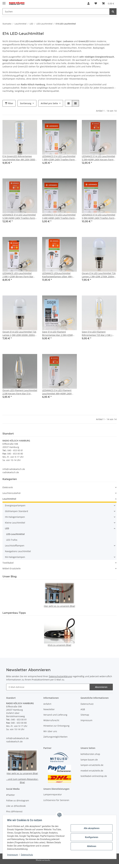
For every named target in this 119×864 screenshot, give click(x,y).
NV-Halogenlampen (15, 557)
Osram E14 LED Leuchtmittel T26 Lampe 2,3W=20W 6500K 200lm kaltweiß (19, 333)
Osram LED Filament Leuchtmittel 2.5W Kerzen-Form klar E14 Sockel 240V (19, 392)
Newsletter (49, 709)
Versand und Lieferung (55, 714)
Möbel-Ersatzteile (11, 568)
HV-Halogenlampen (15, 516)
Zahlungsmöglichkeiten (55, 736)
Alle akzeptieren (91, 828)
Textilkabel (8, 562)
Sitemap (85, 714)
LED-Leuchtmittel (15, 534)
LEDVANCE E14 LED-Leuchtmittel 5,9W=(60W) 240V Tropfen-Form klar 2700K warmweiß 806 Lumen (99, 216)
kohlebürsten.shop (90, 754)
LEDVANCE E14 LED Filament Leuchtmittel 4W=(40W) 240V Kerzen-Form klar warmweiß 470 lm (59, 392)
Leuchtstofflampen (14, 545)
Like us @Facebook (16, 805)
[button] (88, 3)
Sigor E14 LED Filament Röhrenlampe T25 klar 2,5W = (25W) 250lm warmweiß (97, 333)
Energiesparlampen (15, 505)
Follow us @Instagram (17, 800)
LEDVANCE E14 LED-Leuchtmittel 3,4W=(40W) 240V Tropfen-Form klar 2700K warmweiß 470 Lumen (59, 216)
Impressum (13, 854)
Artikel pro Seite (49, 103)
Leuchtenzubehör (11, 493)
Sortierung (25, 103)
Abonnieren (101, 687)
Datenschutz (27, 854)
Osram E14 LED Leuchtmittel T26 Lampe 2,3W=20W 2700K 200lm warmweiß (99, 275)
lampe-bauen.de (89, 759)
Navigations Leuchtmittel (18, 551)
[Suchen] (113, 11)
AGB (83, 709)
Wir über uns (50, 731)
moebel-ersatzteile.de (92, 770)
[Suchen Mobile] (56, 11)
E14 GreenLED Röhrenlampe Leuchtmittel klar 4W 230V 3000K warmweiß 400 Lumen (19, 158)
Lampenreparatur (52, 794)
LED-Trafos (11, 539)
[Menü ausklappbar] (4, 2)
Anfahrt (47, 703)
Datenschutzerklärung (60, 676)
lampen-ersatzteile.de (92, 765)
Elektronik (7, 487)
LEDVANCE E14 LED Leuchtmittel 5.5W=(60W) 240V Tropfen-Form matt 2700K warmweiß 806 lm (19, 216)
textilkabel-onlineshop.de (94, 776)
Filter (9, 103)
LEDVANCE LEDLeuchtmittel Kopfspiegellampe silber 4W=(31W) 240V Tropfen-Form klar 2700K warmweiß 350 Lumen (57, 275)
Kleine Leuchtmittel (15, 522)
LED (7, 528)
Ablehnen (91, 846)
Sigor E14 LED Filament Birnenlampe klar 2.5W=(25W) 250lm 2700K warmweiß (57, 333)
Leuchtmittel (9, 498)
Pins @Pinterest (14, 811)
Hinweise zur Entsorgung (56, 725)
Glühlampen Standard (16, 511)
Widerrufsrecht (51, 720)
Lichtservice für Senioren (56, 800)
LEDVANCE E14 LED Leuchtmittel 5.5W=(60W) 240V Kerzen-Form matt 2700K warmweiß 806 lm (98, 158)
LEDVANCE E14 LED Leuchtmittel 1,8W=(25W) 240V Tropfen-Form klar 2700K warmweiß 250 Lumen (59, 158)
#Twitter (10, 794)
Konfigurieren (91, 837)
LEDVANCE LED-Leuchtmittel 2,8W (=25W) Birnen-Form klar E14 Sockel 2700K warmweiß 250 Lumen (19, 275)
